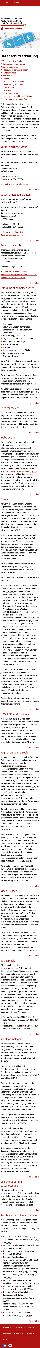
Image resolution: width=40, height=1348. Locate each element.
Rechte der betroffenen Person (16, 99)
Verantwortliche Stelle (12, 61)
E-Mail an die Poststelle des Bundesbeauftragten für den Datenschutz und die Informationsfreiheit (19, 275)
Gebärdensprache (34, 2)
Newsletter (30, 1334)
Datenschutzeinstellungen (24, 1327)
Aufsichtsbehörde (10, 67)
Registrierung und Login (12, 84)
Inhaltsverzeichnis (9, 1340)
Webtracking (8, 75)
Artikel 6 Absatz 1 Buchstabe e (19, 471)
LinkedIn (4, 1345)
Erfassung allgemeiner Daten (15, 70)
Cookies (5, 78)
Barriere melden (29, 2)
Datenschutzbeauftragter (13, 64)
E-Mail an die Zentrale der (16, 184)
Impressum (7, 1334)
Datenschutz (2, 50)
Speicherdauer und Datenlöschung (17, 96)
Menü (7, 3)
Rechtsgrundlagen (10, 93)
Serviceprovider (9, 73)
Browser (7, 298)
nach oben (34, 189)
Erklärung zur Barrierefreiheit (25, 2)
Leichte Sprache (37, 2)
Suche (16, 3)
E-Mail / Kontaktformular (13, 81)
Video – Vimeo (8, 87)
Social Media (8, 90)
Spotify (10, 1345)
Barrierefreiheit (21, 124)
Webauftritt (6, 107)
